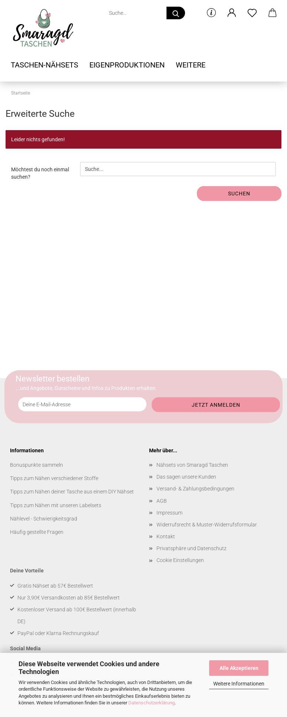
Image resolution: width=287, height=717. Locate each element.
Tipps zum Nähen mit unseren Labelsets (55, 505)
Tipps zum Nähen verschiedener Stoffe (54, 478)
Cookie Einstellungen (180, 560)
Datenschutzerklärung (151, 703)
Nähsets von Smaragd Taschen (192, 465)
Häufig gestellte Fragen (36, 532)
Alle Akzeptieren (239, 668)
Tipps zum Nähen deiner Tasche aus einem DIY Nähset (72, 492)
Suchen (239, 193)
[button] (231, 13)
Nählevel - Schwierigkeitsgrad (43, 519)
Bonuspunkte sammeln (36, 465)
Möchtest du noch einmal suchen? (40, 173)
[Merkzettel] (252, 13)
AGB (161, 501)
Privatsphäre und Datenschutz (191, 548)
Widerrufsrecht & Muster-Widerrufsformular (206, 525)
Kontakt (165, 536)
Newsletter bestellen (52, 378)
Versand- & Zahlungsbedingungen (195, 489)
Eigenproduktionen (127, 64)
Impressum (169, 513)
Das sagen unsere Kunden (186, 477)
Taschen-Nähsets (44, 64)
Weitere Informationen (238, 684)
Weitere (190, 64)
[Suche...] (175, 13)
